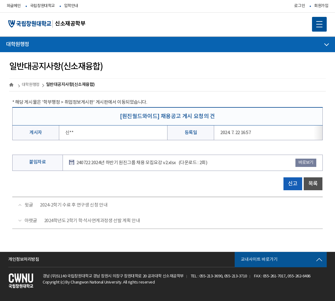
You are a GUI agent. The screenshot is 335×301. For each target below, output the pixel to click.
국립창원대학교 (42, 6)
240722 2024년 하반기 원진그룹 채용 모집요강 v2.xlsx (141, 162)
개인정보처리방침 (23, 259)
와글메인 (14, 6)
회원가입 (321, 6)
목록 (313, 184)
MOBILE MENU (317, 22)
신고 (293, 184)
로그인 (299, 6)
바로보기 (305, 162)
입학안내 (71, 6)
